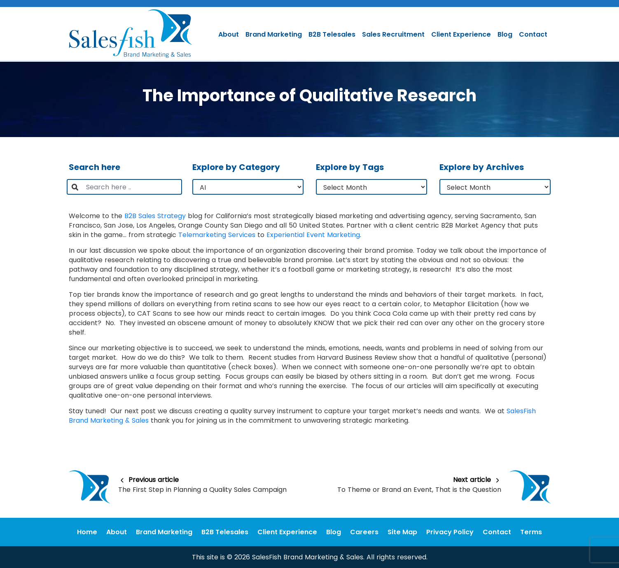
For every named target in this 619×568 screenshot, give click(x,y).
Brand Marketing (273, 34)
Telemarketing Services (216, 235)
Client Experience (461, 34)
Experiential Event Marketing (313, 235)
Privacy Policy (450, 532)
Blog (505, 34)
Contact (533, 34)
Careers (364, 532)
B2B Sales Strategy (155, 216)
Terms (531, 532)
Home (87, 532)
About (228, 34)
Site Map (402, 532)
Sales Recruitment (393, 34)
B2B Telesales (331, 34)
